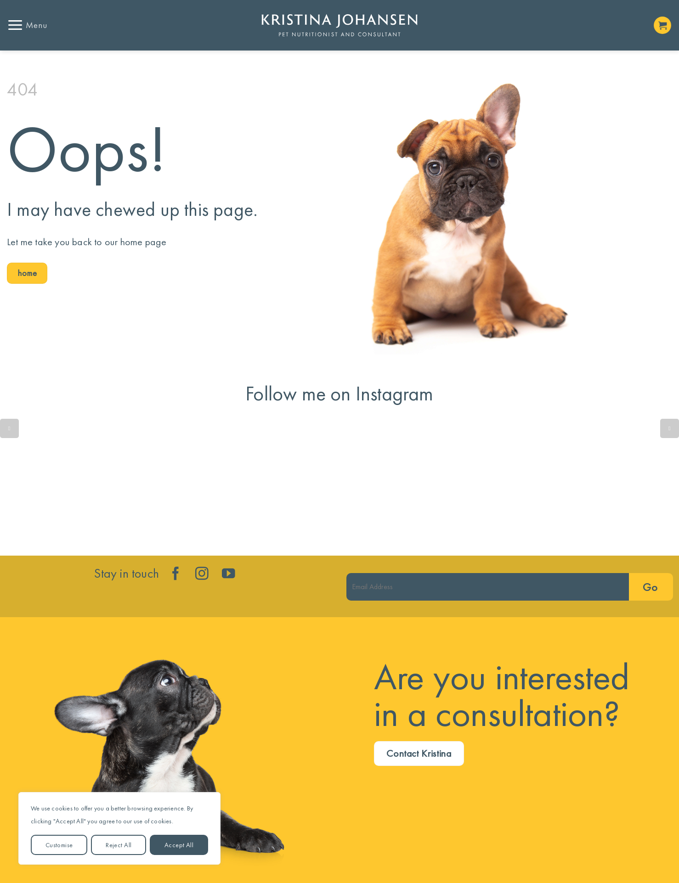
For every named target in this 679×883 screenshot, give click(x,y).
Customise (59, 845)
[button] (27, 25)
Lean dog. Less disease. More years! (477, 483)
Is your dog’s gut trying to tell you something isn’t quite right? (202, 483)
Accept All (178, 845)
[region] (119, 828)
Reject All (118, 845)
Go (650, 587)
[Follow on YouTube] (228, 574)
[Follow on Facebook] (175, 574)
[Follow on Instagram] (202, 574)
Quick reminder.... (64, 483)
